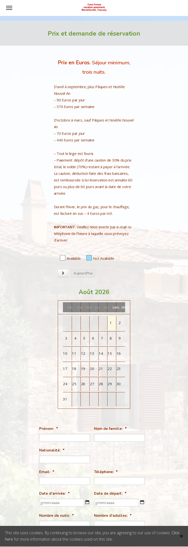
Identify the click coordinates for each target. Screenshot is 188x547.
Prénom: (48, 428)
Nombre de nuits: (56, 515)
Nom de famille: (110, 428)
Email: (46, 471)
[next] (63, 273)
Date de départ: (110, 493)
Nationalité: (52, 450)
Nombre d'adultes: (113, 515)
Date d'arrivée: (54, 493)
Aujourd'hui (83, 273)
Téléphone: (106, 471)
